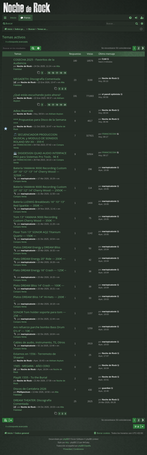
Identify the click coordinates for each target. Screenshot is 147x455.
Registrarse (42, 23)
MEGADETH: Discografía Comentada (36, 79)
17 (57, 73)
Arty (67, 442)
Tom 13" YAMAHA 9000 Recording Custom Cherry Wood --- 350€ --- (35, 218)
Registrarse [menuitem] (143, 18)
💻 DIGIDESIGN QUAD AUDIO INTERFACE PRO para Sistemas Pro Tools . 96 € (39, 154)
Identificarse (24, 23)
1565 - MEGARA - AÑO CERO (31, 366)
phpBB (66, 439)
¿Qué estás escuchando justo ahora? (37, 95)
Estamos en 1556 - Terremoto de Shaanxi (34, 355)
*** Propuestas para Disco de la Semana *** (39, 121)
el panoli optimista (111, 94)
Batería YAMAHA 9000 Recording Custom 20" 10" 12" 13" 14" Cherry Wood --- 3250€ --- (40, 171)
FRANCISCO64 (24, 145)
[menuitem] (130, 18)
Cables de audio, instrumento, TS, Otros (39, 342)
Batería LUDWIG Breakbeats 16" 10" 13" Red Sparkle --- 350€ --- (39, 203)
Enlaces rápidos (6, 18)
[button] (143, 48)
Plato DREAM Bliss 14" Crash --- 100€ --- (38, 285)
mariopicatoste (28, 178)
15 (49, 73)
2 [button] (138, 48)
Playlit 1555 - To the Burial (30, 377)
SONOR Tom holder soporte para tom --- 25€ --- (39, 313)
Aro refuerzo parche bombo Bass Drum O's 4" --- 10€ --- (39, 328)
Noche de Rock (24, 66)
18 (61, 73)
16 (53, 73)
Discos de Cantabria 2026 (29, 388)
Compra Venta (19, 181)
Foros (27, 17)
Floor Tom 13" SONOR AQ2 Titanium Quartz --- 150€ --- (36, 233)
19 (65, 73)
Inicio (13, 17)
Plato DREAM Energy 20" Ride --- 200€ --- (39, 259)
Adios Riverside (23, 111)
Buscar (9, 23)
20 (65, 104)
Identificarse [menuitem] (137, 18)
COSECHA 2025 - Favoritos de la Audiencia (33, 61)
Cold (104, 59)
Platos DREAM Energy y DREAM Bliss (36, 247)
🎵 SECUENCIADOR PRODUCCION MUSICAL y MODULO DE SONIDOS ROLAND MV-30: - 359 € (35, 138)
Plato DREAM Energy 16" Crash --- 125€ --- (39, 272)
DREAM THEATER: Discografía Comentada (32, 401)
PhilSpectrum (23, 392)
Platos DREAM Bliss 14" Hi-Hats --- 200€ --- (39, 298)
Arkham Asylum (56, 114)
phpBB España (84, 446)
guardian (106, 388)
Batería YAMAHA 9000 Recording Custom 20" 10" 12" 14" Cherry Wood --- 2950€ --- (40, 188)
